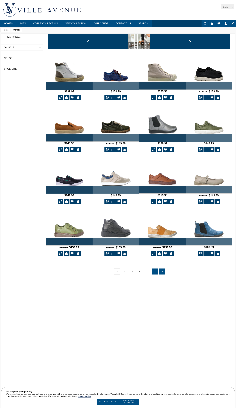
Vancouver (69, 153)
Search (205, 23)
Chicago (69, 101)
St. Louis (209, 204)
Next (155, 285)
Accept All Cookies (107, 402)
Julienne (116, 256)
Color (8, 58)
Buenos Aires (209, 256)
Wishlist (218, 23)
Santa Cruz (69, 204)
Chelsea (162, 153)
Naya (115, 101)
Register (232, 23)
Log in (225, 23)
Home (6, 30)
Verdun (209, 153)
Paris (162, 204)
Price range (12, 37)
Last (162, 285)
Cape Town (162, 256)
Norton (116, 153)
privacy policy (84, 396)
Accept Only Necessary (129, 401)
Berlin (69, 256)
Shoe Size (10, 69)
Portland (116, 204)
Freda (209, 101)
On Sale (9, 47)
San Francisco (162, 101)
